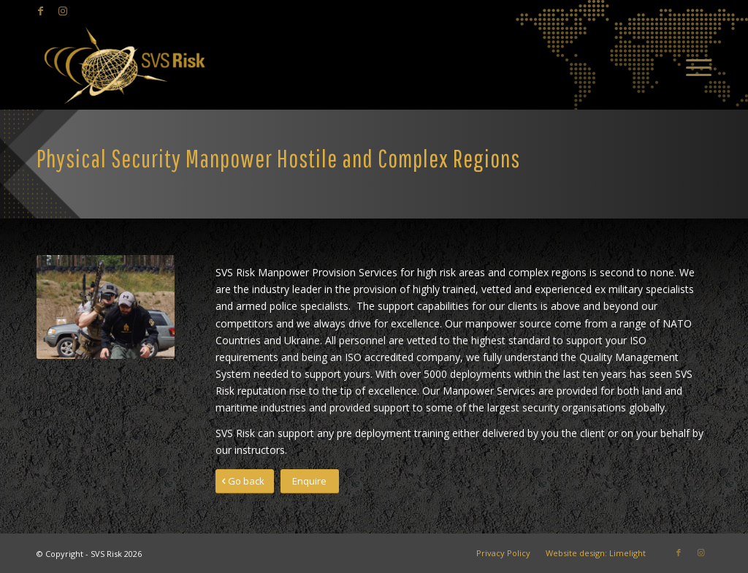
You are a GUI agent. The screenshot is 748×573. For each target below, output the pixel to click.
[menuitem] (693, 66)
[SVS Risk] (124, 66)
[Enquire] (309, 481)
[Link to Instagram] (63, 11)
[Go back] (244, 481)
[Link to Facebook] (40, 11)
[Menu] (693, 66)
